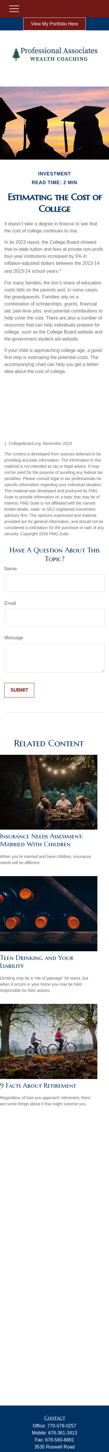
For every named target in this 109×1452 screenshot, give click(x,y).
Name (10, 568)
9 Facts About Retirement (38, 1086)
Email (10, 603)
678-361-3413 (62, 1432)
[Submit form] (19, 690)
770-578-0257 (61, 1425)
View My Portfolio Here (54, 23)
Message (13, 637)
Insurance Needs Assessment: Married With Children (41, 840)
